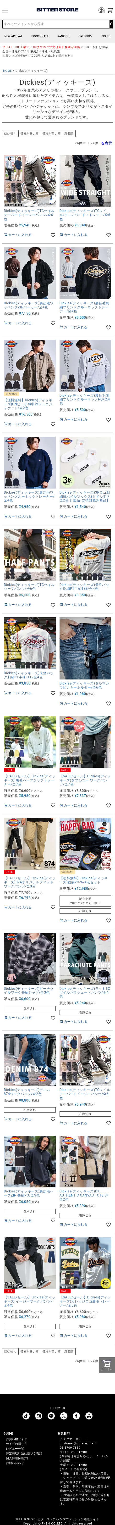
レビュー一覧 (15, 1448)
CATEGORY (85, 36)
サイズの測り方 (16, 1444)
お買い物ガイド (16, 1439)
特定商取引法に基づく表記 (24, 1453)
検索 (111, 24)
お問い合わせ (15, 1463)
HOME (7, 70)
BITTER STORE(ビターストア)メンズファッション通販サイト (57, 1519)
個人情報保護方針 (18, 1458)
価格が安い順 (30, 133)
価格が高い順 (52, 133)
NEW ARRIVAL (13, 36)
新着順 (68, 133)
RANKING (63, 36)
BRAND (106, 36)
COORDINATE (40, 36)
